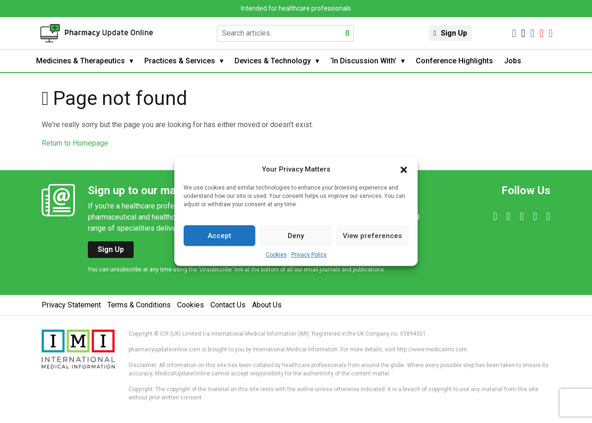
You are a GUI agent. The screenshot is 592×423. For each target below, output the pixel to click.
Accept (219, 236)
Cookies (276, 254)
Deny (296, 236)
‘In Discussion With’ (363, 60)
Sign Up (454, 33)
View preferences (372, 236)
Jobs (512, 60)
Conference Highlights (454, 60)
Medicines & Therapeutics (80, 60)
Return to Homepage (75, 143)
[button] (403, 169)
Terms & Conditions (139, 304)
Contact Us (228, 304)
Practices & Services (179, 60)
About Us (267, 304)
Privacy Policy (309, 254)
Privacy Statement (71, 304)
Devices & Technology (272, 60)
